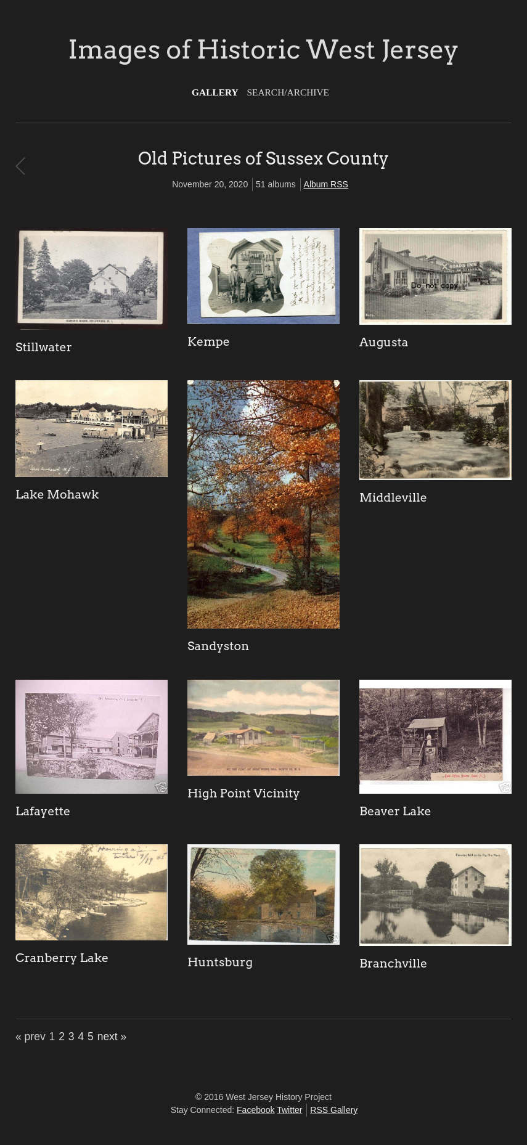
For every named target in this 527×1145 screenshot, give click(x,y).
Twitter (289, 1110)
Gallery (215, 92)
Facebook (255, 1110)
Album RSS (326, 184)
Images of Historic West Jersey (263, 49)
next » (112, 1036)
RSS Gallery (333, 1110)
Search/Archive (288, 92)
